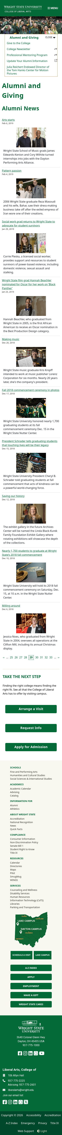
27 (20, 657)
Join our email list (13, 1095)
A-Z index (31, 967)
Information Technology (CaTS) (26, 900)
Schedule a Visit (21, 955)
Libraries (15, 903)
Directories (16, 866)
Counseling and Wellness (23, 889)
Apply (31, 977)
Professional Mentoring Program (32, 55)
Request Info (30, 728)
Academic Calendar (20, 788)
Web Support (26, 1131)
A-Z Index (12, 1123)
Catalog (14, 795)
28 (25, 657)
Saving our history (13, 496)
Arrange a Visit (31, 709)
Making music (10, 339)
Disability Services (19, 893)
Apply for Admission (31, 747)
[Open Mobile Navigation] (53, 8)
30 (36, 657)
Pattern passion (11, 170)
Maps (13, 869)
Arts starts (8, 120)
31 (41, 657)
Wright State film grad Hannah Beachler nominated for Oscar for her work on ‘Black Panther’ (28, 284)
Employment (31, 986)
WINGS (14, 880)
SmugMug (20, 876)
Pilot (12, 873)
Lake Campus (43, 955)
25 (11, 657)
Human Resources (20, 896)
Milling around (11, 605)
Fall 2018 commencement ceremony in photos (30, 390)
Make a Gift (31, 995)
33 (50, 657)
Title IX (14, 852)
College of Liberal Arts (18, 11)
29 (31, 657)
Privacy (42, 1123)
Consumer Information (22, 838)
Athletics (19, 808)
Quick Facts (16, 829)
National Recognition (21, 822)
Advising (14, 792)
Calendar (15, 862)
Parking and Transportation (25, 907)
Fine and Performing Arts (23, 771)
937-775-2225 (16, 1080)
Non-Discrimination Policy (24, 842)
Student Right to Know (22, 849)
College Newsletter (32, 49)
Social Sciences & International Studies (31, 778)
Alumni (18, 805)
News (13, 825)
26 (16, 657)
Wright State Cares (31, 1004)
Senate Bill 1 (16, 845)
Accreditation (17, 818)
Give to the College (18, 43)
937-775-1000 (31, 1045)
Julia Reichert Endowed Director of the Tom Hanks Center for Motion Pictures (28, 70)
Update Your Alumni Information (32, 60)
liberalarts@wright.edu (21, 1090)
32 (46, 657)
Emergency (28, 1123)
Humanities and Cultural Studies (27, 775)
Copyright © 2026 (12, 1115)
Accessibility (33, 1115)
